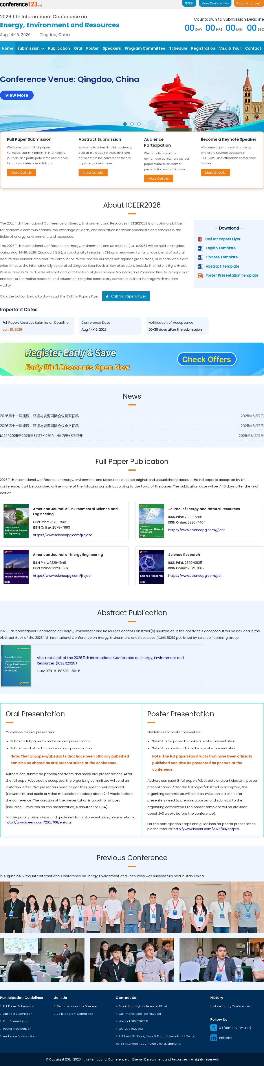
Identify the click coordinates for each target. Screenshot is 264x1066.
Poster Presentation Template (231, 275)
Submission (30, 48)
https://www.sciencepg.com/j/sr (195, 575)
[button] (125, 124)
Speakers (112, 48)
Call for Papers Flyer (222, 239)
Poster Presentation (17, 1029)
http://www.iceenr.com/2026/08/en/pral (206, 829)
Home (7, 48)
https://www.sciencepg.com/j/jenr (196, 530)
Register (243, 3)
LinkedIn (221, 1037)
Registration (203, 48)
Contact (253, 48)
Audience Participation (19, 1036)
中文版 (189, 3)
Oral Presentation (15, 1021)
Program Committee (145, 48)
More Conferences (215, 3)
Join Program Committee (75, 1014)
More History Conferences (232, 1006)
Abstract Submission (17, 1014)
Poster (92, 48)
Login (257, 3)
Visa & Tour (230, 48)
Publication (59, 48)
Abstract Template (222, 266)
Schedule (178, 48)
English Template (221, 248)
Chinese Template (222, 257)
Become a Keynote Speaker (77, 1006)
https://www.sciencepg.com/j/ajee (62, 575)
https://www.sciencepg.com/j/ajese (62, 535)
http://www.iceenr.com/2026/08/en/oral (39, 822)
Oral (78, 48)
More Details (21, 172)
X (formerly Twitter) (230, 1027)
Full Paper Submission (18, 1006)
